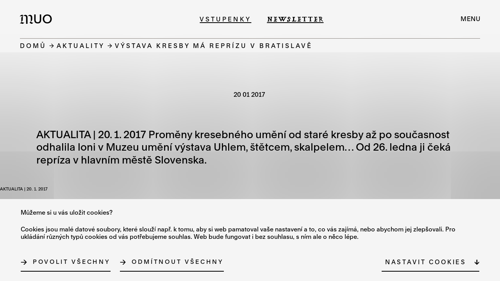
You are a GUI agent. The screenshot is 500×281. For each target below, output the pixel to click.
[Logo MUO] (38, 19)
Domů (33, 45)
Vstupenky (225, 19)
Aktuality (81, 45)
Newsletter (295, 19)
